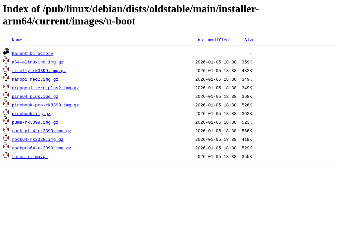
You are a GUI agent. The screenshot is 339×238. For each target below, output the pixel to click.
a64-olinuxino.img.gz (38, 62)
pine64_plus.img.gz (35, 96)
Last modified (212, 40)
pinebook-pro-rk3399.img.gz (45, 105)
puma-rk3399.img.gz (35, 122)
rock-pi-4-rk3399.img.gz (41, 131)
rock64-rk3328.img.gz (38, 139)
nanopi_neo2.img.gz (35, 79)
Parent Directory (32, 53)
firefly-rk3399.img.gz (39, 70)
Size (249, 40)
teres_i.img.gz (30, 156)
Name (17, 40)
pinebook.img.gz (31, 113)
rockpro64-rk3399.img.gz (41, 148)
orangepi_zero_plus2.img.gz (45, 88)
